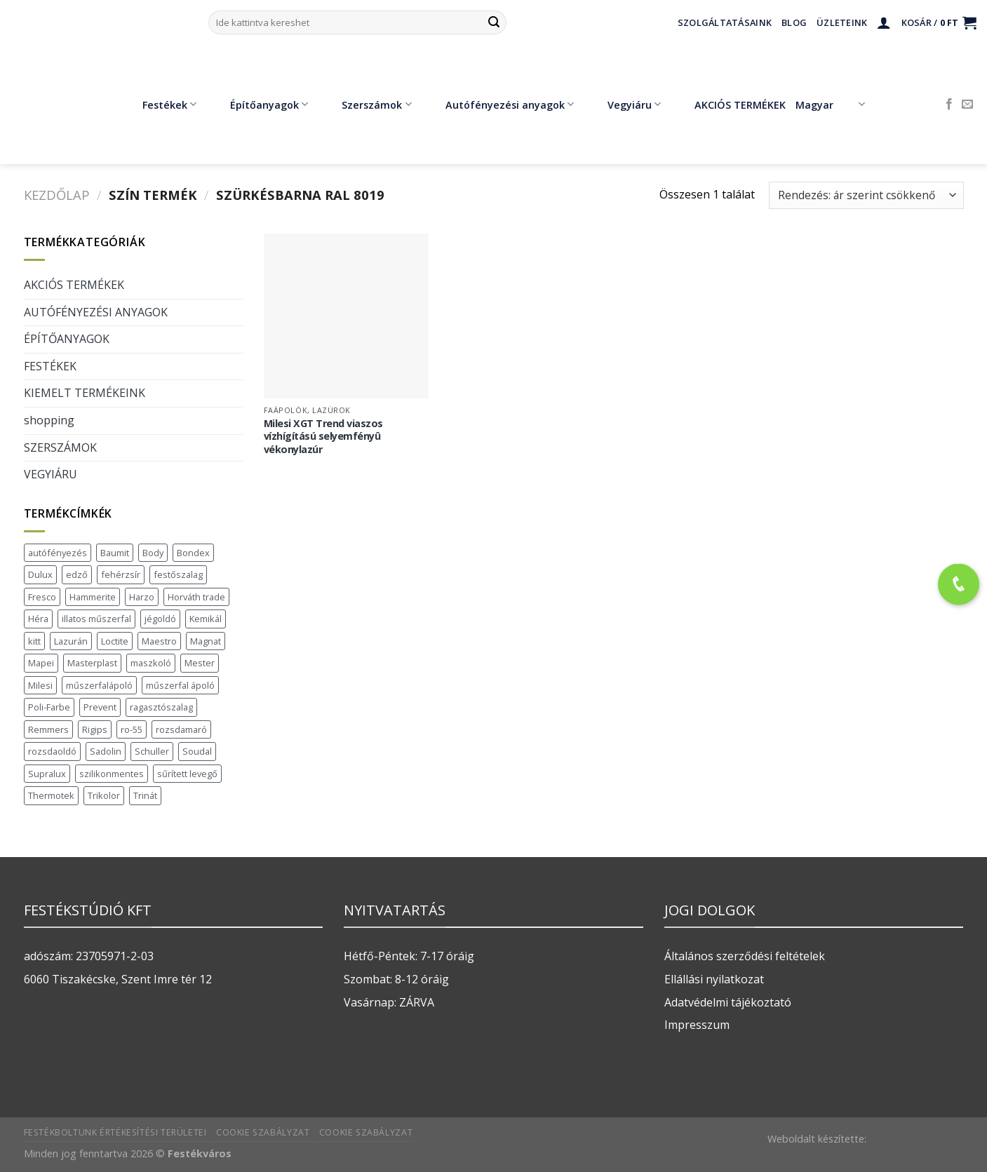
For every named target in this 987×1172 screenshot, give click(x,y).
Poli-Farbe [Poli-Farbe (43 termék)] (49, 707)
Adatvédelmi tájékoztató (727, 1002)
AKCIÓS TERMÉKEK (730, 104)
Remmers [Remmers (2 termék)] (48, 729)
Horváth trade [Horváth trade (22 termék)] (196, 597)
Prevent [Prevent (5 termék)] (99, 707)
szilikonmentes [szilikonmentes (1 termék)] (111, 773)
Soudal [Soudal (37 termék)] (197, 751)
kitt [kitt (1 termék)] (34, 641)
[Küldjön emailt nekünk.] (967, 104)
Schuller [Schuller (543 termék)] (152, 751)
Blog (794, 22)
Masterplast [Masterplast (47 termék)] (92, 662)
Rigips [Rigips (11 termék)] (94, 729)
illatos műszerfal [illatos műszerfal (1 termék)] (96, 618)
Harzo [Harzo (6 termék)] (141, 597)
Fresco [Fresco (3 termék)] (42, 597)
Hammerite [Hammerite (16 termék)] (92, 597)
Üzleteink (842, 22)
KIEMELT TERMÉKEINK (84, 392)
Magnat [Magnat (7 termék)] (205, 641)
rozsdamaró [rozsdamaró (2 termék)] (181, 729)
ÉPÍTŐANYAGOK (66, 338)
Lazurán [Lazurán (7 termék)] (71, 641)
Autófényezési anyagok (499, 104)
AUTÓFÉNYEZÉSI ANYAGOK (96, 312)
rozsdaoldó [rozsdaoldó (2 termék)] (52, 751)
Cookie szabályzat (262, 1132)
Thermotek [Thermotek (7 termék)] (51, 795)
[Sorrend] (866, 195)
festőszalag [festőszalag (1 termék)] (178, 574)
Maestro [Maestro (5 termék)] (159, 641)
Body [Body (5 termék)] (152, 552)
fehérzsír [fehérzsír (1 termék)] (120, 574)
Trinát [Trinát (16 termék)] (145, 795)
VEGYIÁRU (50, 474)
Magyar (830, 104)
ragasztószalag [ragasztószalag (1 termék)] (161, 707)
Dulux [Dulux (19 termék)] (40, 574)
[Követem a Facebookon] (949, 104)
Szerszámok (366, 104)
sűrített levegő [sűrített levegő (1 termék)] (187, 773)
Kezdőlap (57, 194)
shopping (49, 420)
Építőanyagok (259, 104)
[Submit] (494, 22)
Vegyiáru (624, 104)
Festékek (159, 104)
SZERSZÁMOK (60, 447)
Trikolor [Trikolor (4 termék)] (104, 795)
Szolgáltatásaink (725, 22)
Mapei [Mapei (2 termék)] (41, 662)
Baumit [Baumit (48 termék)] (114, 552)
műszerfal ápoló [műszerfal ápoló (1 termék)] (180, 685)
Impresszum (697, 1024)
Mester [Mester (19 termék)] (199, 662)
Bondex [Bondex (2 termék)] (193, 552)
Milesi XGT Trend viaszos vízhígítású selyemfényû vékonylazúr (323, 436)
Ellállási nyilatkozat (714, 979)
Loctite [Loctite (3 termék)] (114, 641)
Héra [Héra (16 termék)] (38, 618)
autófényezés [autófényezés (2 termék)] (57, 552)
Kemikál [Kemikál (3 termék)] (205, 618)
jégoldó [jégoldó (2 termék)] (160, 618)
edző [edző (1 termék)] (77, 574)
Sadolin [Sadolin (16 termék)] (105, 751)
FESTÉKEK (50, 366)
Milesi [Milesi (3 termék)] (40, 685)
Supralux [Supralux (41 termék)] (47, 773)
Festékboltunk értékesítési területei (115, 1132)
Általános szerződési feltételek (744, 956)
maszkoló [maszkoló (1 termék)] (150, 662)
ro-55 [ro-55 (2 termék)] (131, 729)
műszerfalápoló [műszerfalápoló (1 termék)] (99, 685)
